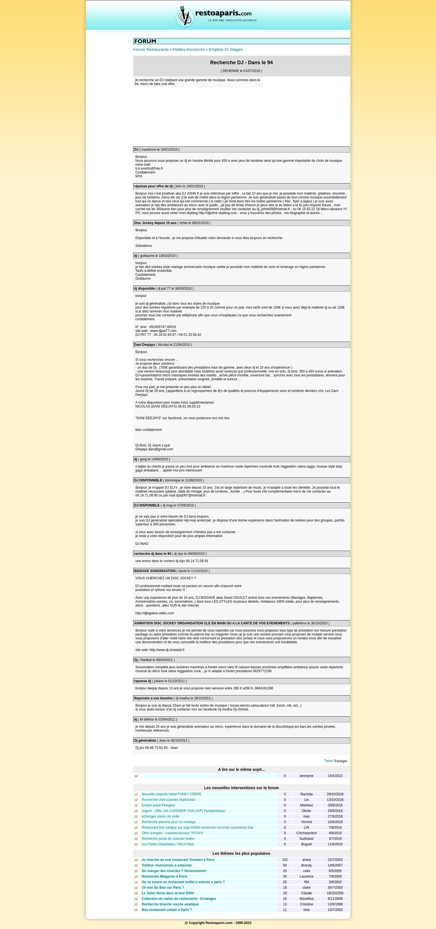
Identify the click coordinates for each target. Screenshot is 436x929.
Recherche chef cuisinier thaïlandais (168, 800)
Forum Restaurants (151, 49)
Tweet (328, 761)
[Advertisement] (109, 121)
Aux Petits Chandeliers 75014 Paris (168, 844)
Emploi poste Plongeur (158, 805)
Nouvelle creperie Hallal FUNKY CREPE (172, 794)
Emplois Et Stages (226, 49)
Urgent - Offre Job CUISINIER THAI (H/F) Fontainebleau (183, 811)
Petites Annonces (189, 49)
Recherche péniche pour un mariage (169, 822)
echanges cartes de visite (160, 816)
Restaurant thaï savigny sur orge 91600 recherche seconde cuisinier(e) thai (197, 827)
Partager (340, 761)
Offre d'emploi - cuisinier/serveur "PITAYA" (173, 833)
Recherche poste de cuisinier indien (168, 839)
